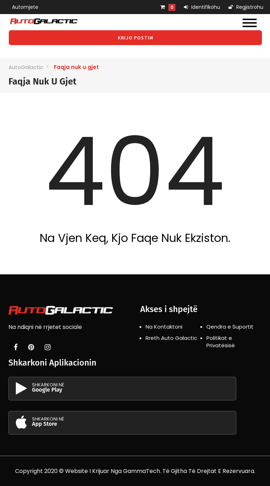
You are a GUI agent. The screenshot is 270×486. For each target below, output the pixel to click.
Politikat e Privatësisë (220, 341)
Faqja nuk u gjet (76, 67)
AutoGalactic (25, 67)
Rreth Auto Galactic (171, 338)
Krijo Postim (135, 38)
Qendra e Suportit (229, 326)
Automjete (25, 7)
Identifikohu (202, 7)
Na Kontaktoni (164, 326)
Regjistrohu (246, 7)
